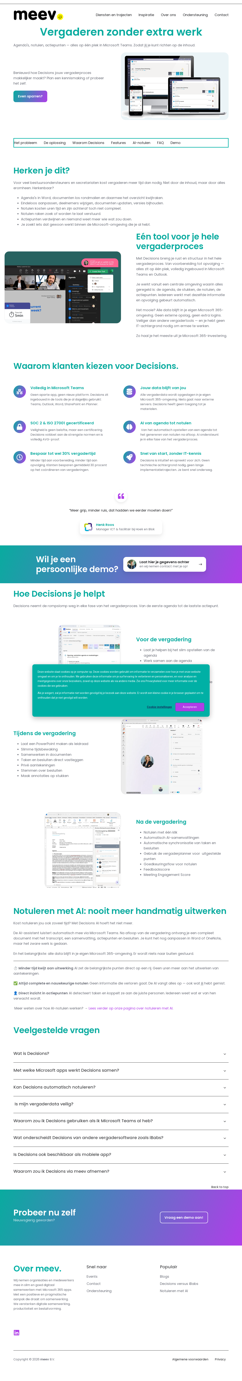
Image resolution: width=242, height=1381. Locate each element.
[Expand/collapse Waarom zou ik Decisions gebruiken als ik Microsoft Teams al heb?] (225, 1121)
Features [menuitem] (118, 142)
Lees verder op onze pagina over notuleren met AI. (131, 1008)
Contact (222, 14)
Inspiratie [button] (146, 14)
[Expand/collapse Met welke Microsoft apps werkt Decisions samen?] (225, 1071)
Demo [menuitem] (176, 142)
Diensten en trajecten (114, 14)
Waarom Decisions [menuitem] (88, 142)
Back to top (220, 1187)
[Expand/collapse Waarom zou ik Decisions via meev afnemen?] (225, 1172)
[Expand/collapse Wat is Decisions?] (225, 1054)
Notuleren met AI (174, 1290)
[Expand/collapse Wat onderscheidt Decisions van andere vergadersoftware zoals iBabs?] (225, 1138)
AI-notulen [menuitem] (141, 142)
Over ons (168, 14)
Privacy (220, 1359)
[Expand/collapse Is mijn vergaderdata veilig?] (225, 1104)
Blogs (164, 1276)
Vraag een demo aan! (183, 1217)
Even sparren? (30, 96)
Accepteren (190, 706)
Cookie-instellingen (159, 706)
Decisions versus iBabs (179, 1283)
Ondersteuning (195, 14)
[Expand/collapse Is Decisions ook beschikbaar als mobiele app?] (225, 1155)
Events (92, 1276)
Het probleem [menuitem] (25, 142)
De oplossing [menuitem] (55, 142)
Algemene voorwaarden (190, 1359)
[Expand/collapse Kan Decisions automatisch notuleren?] (225, 1088)
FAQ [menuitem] (160, 142)
